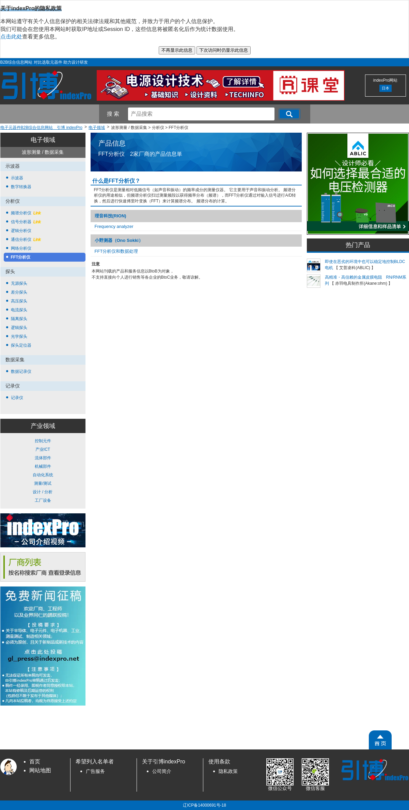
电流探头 (19, 310)
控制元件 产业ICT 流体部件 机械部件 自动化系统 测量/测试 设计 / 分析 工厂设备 (43, 471)
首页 (34, 761)
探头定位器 (21, 345)
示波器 (17, 178)
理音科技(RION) (110, 215)
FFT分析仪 (21, 257)
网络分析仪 (21, 248)
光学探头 (19, 336)
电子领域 (43, 139)
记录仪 (17, 397)
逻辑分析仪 (21, 230)
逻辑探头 (19, 327)
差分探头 (19, 292)
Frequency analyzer (114, 226)
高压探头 (19, 301)
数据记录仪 (21, 371)
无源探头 (19, 283)
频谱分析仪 (26, 213)
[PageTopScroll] (380, 739)
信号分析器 (26, 221)
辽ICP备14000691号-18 (204, 805)
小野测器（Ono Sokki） (119, 240)
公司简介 (161, 771)
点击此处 (11, 36)
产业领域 (43, 426)
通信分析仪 (26, 239)
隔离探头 (19, 318)
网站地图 (40, 770)
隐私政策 (228, 771)
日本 (385, 88)
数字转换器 (21, 186)
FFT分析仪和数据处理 (116, 251)
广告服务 (95, 771)
